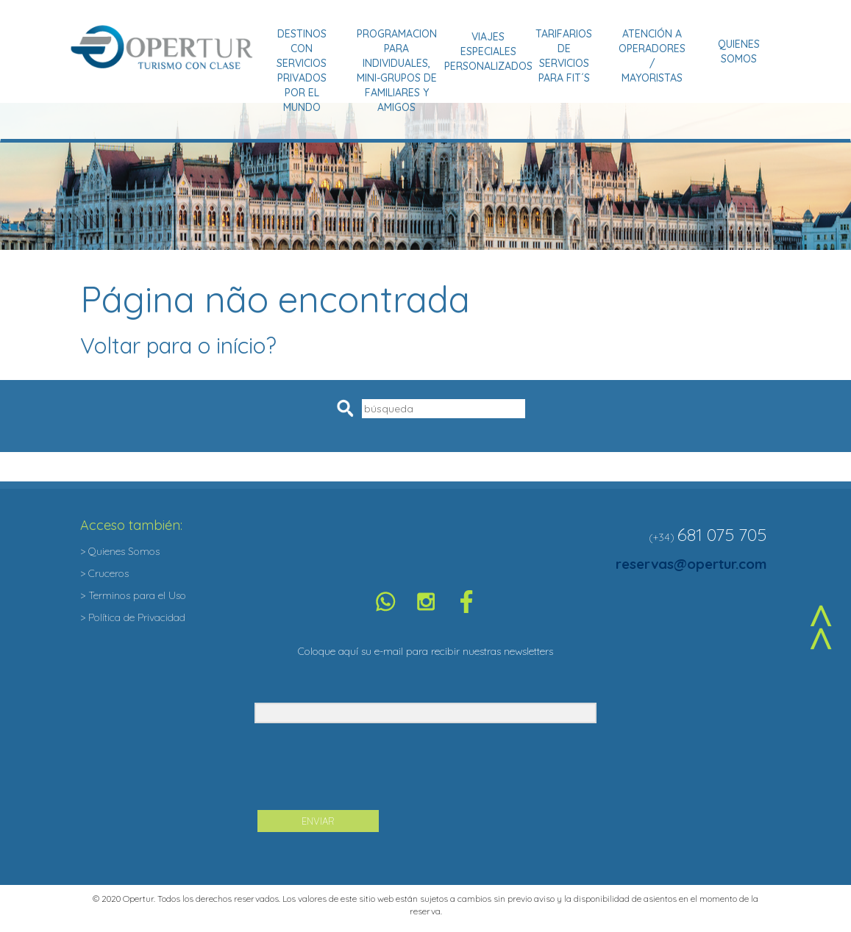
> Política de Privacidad (132, 617)
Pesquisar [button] (348, 408)
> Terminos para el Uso (133, 595)
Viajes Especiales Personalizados (488, 51)
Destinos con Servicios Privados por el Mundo (302, 70)
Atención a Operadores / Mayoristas (652, 56)
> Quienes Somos (120, 551)
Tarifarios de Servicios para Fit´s (563, 56)
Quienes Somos (739, 51)
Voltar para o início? (178, 345)
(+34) (661, 537)
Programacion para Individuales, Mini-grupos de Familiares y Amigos (397, 70)
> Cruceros (104, 573)
